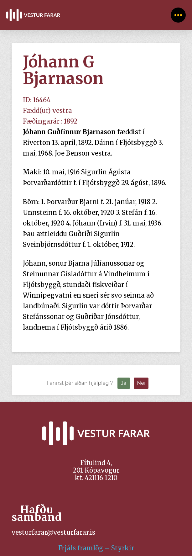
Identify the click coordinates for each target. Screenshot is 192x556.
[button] (178, 15)
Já (123, 383)
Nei (141, 383)
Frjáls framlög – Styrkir (96, 548)
